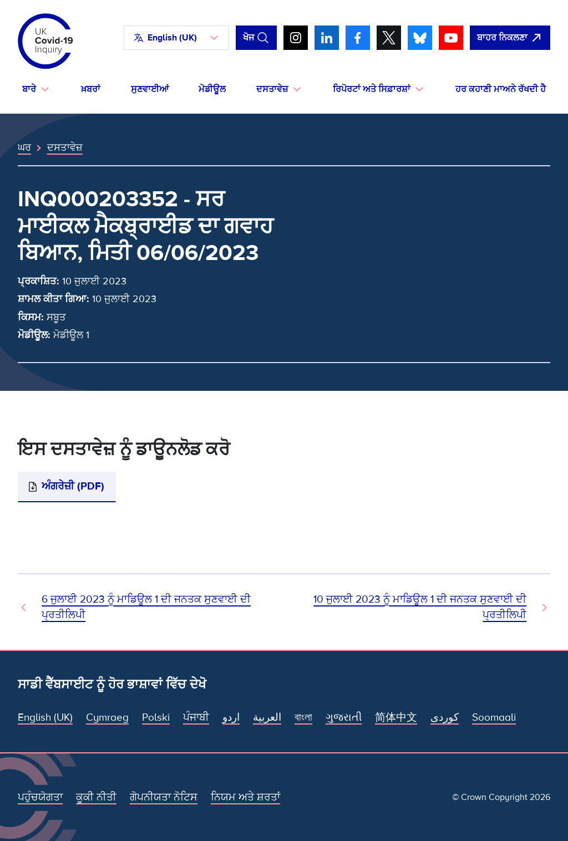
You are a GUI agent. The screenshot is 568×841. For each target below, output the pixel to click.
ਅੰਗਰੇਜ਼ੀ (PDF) (73, 486)
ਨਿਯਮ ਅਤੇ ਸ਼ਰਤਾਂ (245, 797)
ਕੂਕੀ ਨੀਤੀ (96, 797)
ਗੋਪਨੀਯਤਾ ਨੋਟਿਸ (163, 797)
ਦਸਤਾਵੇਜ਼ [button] (272, 89)
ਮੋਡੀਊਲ (212, 89)
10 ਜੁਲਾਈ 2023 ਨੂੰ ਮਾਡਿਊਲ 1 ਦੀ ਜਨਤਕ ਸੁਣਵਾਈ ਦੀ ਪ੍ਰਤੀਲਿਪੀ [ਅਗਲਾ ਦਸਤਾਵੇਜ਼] (419, 607)
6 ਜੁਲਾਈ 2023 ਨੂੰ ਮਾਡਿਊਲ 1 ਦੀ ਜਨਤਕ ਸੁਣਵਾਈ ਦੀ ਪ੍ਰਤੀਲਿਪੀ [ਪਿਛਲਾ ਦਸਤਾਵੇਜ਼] (146, 607)
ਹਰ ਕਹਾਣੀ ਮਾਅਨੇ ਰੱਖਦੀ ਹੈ (500, 89)
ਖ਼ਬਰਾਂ (90, 89)
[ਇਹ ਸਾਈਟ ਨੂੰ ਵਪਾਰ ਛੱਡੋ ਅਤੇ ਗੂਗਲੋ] (510, 38)
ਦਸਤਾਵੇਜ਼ (65, 147)
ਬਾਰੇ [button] (29, 89)
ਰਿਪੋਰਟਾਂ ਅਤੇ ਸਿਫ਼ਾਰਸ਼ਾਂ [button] (371, 89)
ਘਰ (24, 147)
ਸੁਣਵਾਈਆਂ (150, 89)
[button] (176, 38)
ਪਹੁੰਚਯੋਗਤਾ (40, 797)
